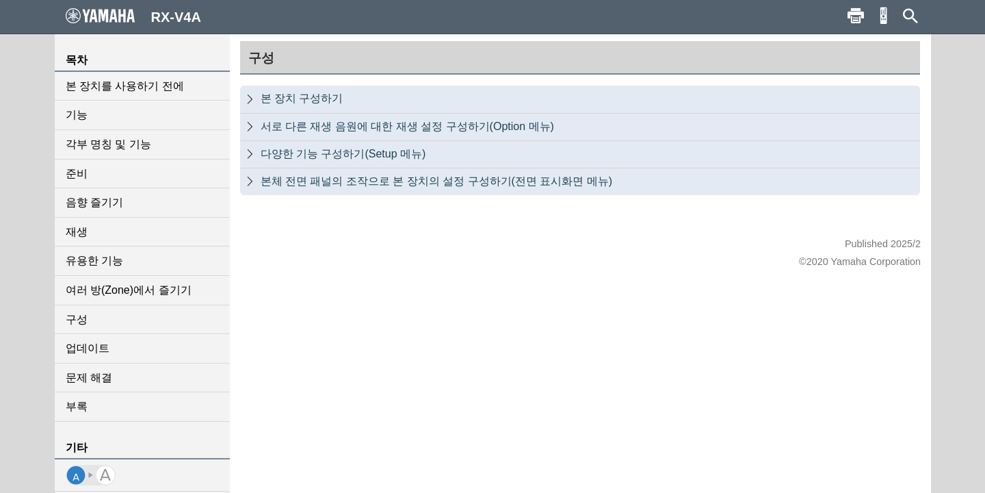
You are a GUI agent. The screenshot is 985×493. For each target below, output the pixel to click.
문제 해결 (89, 377)
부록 (77, 406)
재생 (77, 232)
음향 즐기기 (94, 202)
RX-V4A (133, 16)
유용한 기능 (94, 260)
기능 (77, 115)
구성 (77, 319)
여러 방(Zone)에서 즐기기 (129, 290)
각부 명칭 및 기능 (108, 144)
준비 (77, 173)
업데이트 (87, 348)
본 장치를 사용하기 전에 (125, 86)
